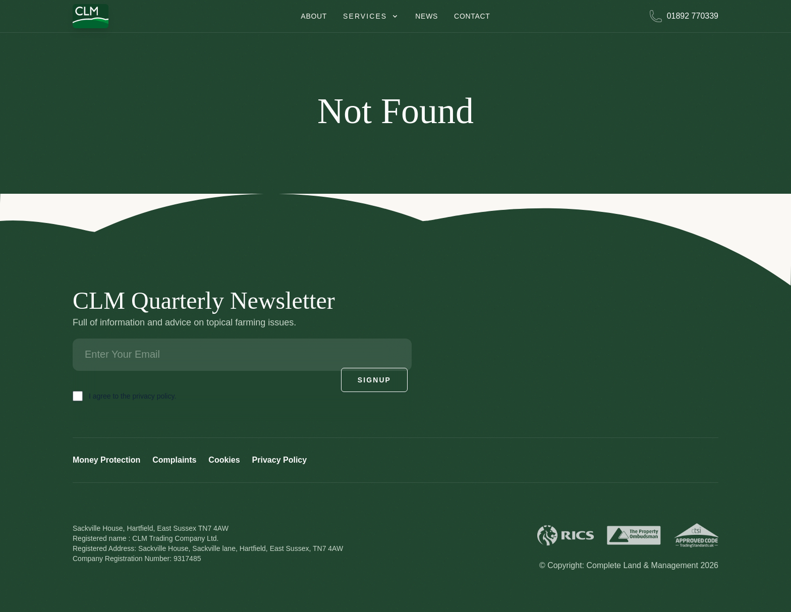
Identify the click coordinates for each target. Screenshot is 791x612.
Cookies (224, 460)
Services (371, 16)
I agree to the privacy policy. (132, 396)
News (426, 16)
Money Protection (106, 460)
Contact (472, 16)
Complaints (174, 460)
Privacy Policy (279, 460)
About (314, 16)
